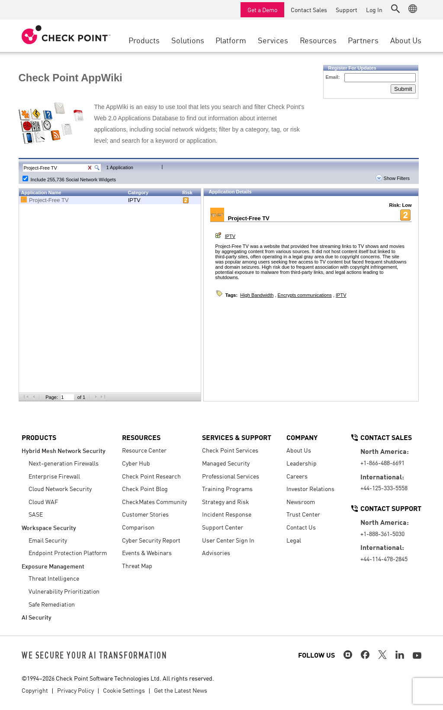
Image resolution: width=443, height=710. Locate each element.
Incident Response (226, 514)
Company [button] (302, 437)
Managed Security (226, 463)
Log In (374, 9)
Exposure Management (53, 566)
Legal (293, 540)
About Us (298, 450)
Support (346, 9)
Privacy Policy (75, 690)
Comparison (138, 527)
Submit (403, 89)
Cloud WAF (43, 501)
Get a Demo (262, 9)
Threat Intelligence (54, 578)
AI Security (36, 617)
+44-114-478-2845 (384, 558)
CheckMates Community (154, 501)
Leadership (301, 463)
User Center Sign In (228, 540)
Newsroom (300, 501)
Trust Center (303, 514)
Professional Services (230, 476)
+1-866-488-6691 (382, 462)
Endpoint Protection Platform (68, 552)
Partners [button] (363, 39)
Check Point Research (151, 476)
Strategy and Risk (225, 501)
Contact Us (301, 527)
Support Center (222, 527)
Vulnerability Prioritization (64, 591)
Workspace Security (49, 527)
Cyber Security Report (151, 540)
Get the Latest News (180, 690)
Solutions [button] (187, 39)
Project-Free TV (49, 200)
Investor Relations (310, 488)
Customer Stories (145, 514)
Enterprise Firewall (54, 476)
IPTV (134, 200)
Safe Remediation (52, 604)
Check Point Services (230, 450)
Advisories (216, 552)
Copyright (35, 690)
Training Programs (227, 488)
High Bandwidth (256, 295)
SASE (36, 514)
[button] (395, 8)
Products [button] (144, 39)
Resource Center (144, 450)
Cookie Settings (124, 690)
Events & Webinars (147, 552)
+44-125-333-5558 (384, 487)
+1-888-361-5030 (382, 533)
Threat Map (137, 565)
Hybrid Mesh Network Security (64, 450)
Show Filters (393, 178)
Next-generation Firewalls (64, 463)
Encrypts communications (305, 295)
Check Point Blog (145, 488)
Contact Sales (309, 9)
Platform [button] (230, 39)
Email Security (48, 540)
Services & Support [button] (236, 437)
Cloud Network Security (60, 488)
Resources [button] (318, 39)
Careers (297, 476)
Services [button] (273, 39)
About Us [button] (405, 39)
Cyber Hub (136, 463)
